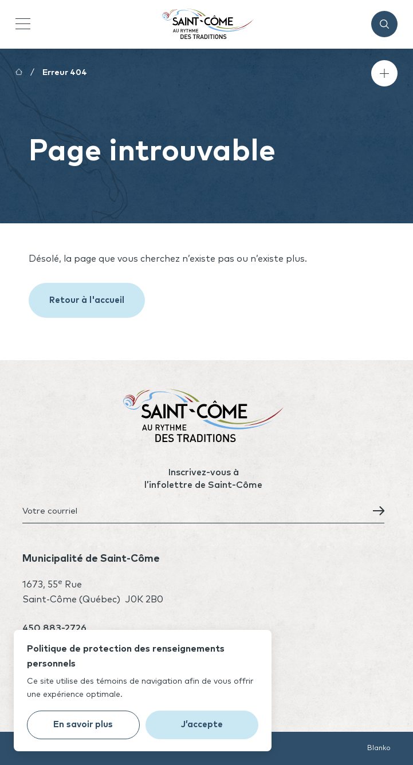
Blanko (379, 748)
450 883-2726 (54, 628)
